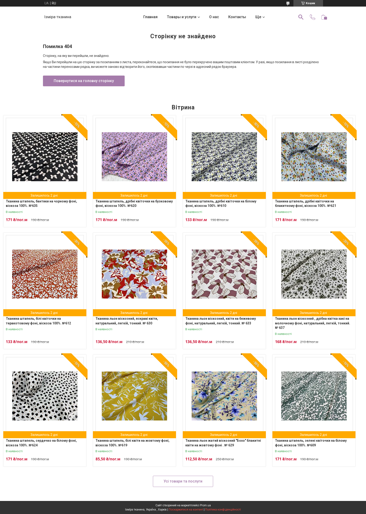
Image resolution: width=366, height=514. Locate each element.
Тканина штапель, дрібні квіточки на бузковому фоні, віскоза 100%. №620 (134, 203)
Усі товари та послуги (183, 481)
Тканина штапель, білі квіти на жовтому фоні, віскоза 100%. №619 (132, 443)
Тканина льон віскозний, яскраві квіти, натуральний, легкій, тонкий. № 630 (126, 321)
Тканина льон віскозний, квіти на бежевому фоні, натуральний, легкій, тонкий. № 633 (220, 321)
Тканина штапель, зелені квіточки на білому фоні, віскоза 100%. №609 (311, 443)
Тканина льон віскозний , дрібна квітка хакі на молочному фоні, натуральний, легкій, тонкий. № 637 (312, 323)
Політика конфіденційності (223, 509)
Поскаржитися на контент (186, 509)
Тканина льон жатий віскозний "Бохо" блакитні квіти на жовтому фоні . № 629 (223, 443)
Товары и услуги (181, 17)
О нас (214, 17)
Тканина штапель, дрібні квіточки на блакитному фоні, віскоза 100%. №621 (305, 203)
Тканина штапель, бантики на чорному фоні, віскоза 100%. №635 (41, 203)
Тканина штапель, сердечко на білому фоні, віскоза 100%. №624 (41, 443)
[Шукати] (301, 17)
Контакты (237, 17)
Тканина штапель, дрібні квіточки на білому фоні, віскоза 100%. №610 (220, 203)
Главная (150, 17)
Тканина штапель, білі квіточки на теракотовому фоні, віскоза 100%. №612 (38, 321)
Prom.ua (205, 505)
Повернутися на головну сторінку (84, 81)
